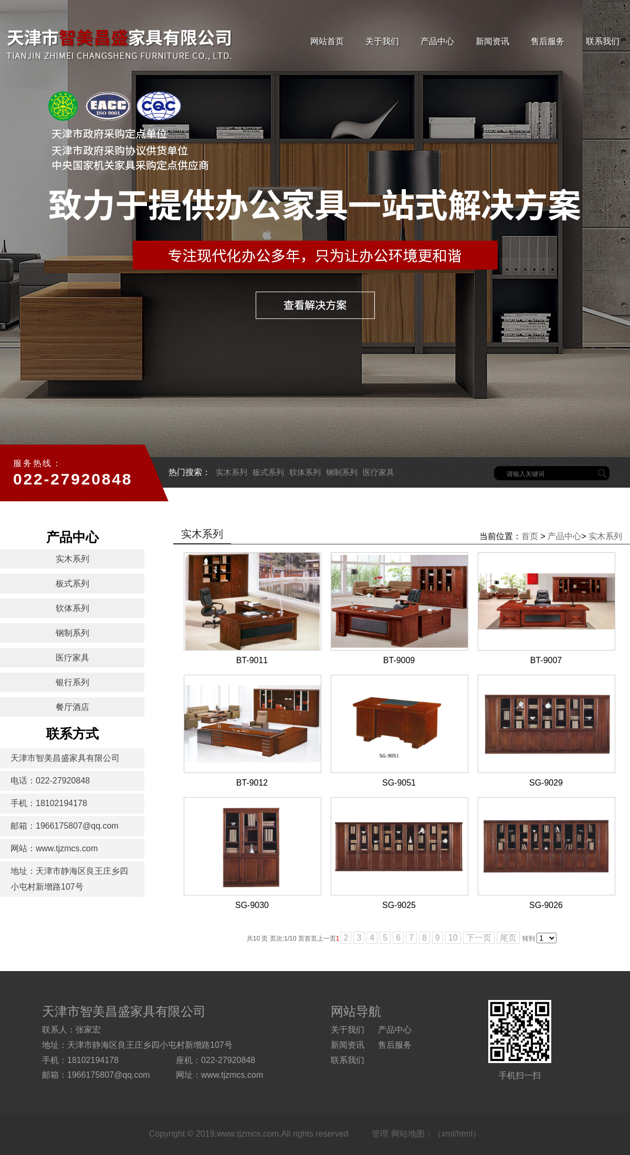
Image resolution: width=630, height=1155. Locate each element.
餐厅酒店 (72, 707)
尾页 (508, 937)
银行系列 (72, 682)
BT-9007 (546, 660)
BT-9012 (252, 782)
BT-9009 (399, 660)
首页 (529, 536)
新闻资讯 (492, 41)
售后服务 (547, 41)
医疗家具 (378, 472)
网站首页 (327, 41)
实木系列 (231, 472)
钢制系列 (342, 472)
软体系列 (305, 472)
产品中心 (437, 41)
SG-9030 (252, 905)
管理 (380, 1133)
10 (453, 937)
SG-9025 (399, 905)
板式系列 (268, 472)
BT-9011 (252, 660)
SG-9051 (399, 782)
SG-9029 (546, 782)
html (464, 1133)
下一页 (478, 937)
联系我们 (603, 41)
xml (448, 1133)
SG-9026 (546, 905)
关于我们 (382, 41)
